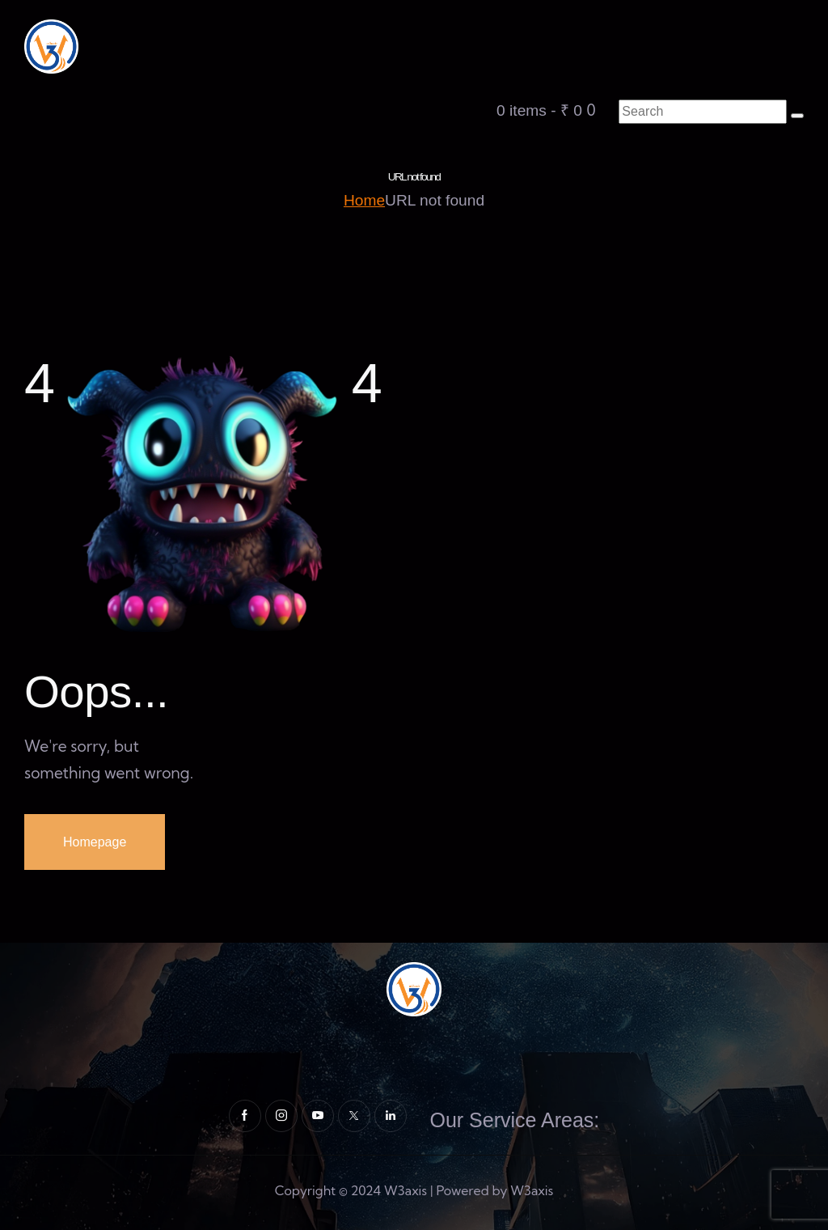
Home (364, 200)
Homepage (94, 842)
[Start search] (797, 115)
